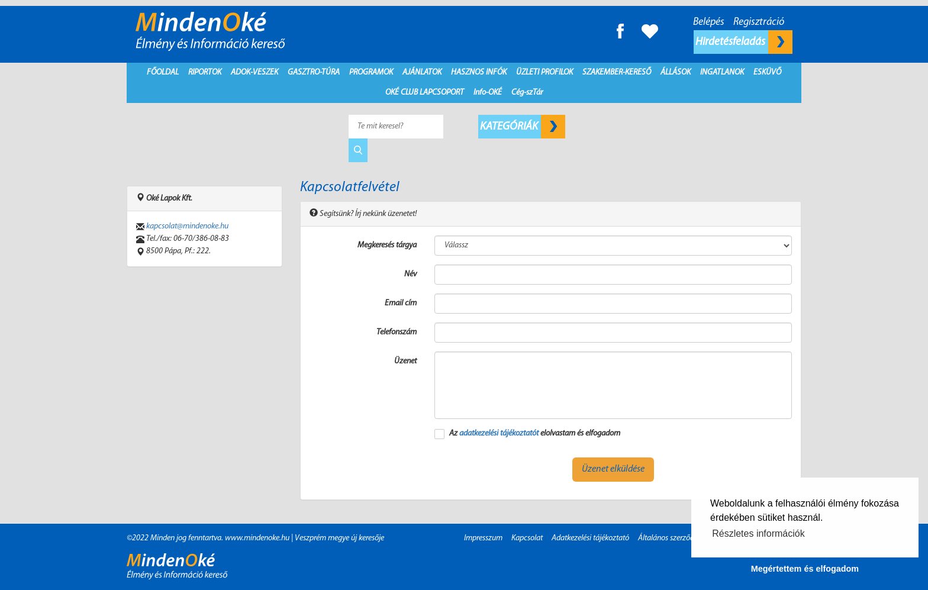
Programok (371, 72)
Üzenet (405, 361)
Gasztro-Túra (314, 72)
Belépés (708, 22)
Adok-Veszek (254, 72)
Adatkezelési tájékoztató (590, 538)
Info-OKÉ (487, 92)
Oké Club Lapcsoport (424, 92)
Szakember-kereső (616, 72)
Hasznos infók (479, 72)
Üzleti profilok (544, 72)
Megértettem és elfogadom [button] (805, 568)
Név (410, 274)
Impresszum (483, 538)
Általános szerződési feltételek (685, 538)
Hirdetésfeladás (743, 42)
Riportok (204, 72)
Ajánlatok (422, 72)
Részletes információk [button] (758, 533)
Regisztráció (758, 22)
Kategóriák (522, 126)
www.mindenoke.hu (257, 538)
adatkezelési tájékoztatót (499, 433)
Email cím (401, 303)
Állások (675, 72)
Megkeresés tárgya (387, 245)
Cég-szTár (527, 92)
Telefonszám (396, 332)
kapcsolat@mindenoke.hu (187, 226)
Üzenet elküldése (613, 469)
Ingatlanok (722, 72)
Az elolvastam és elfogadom (534, 433)
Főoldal (163, 72)
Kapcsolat (527, 538)
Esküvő (767, 72)
